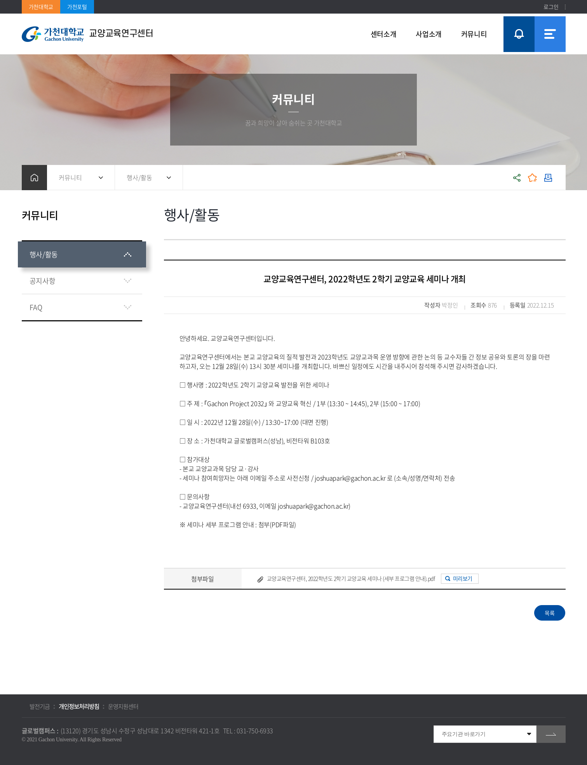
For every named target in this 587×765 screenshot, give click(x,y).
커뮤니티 (70, 177)
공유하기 (517, 177)
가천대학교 (41, 6)
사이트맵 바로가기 (550, 34)
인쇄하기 (548, 177)
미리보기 (462, 578)
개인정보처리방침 (79, 706)
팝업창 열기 (517, 20)
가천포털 (77, 6)
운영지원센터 (123, 706)
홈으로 (34, 177)
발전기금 (40, 706)
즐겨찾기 (532, 177)
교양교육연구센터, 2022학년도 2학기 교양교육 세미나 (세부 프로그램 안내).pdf (351, 578)
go (551, 734)
